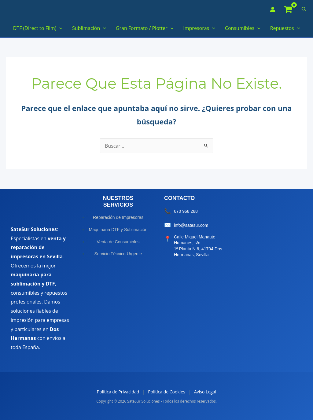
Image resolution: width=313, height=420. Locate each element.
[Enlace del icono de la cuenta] (272, 9)
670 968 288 (186, 211)
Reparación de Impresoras (118, 217)
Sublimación (89, 28)
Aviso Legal (205, 392)
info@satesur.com (191, 225)
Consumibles (242, 28)
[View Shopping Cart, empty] (288, 9)
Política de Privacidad (118, 392)
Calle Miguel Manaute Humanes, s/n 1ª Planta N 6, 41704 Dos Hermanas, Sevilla (198, 245)
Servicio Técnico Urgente (118, 253)
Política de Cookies (166, 392)
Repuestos (285, 28)
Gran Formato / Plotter (144, 28)
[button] (304, 9)
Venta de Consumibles (118, 241)
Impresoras (199, 28)
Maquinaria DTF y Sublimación (118, 229)
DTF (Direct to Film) (37, 28)
